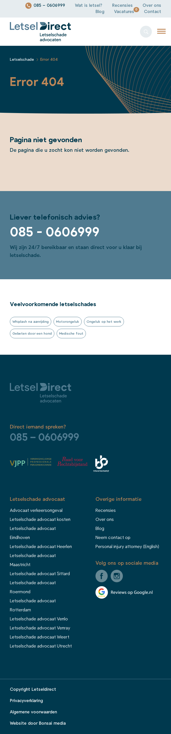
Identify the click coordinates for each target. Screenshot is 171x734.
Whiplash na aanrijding (30, 321)
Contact (152, 12)
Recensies (122, 5)
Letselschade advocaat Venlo (39, 619)
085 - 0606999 (54, 232)
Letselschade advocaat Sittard (40, 573)
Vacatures (124, 12)
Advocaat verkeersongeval (36, 510)
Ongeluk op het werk (103, 321)
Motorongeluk (67, 321)
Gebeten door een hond (32, 333)
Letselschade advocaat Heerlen (41, 546)
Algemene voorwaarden (33, 712)
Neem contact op (113, 537)
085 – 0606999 (49, 5)
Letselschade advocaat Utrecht (41, 646)
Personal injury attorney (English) (127, 546)
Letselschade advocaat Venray (40, 628)
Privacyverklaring (26, 701)
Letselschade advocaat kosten (40, 519)
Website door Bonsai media (38, 723)
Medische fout (71, 333)
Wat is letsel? (88, 5)
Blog (100, 12)
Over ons (152, 5)
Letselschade (22, 60)
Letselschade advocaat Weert (39, 637)
